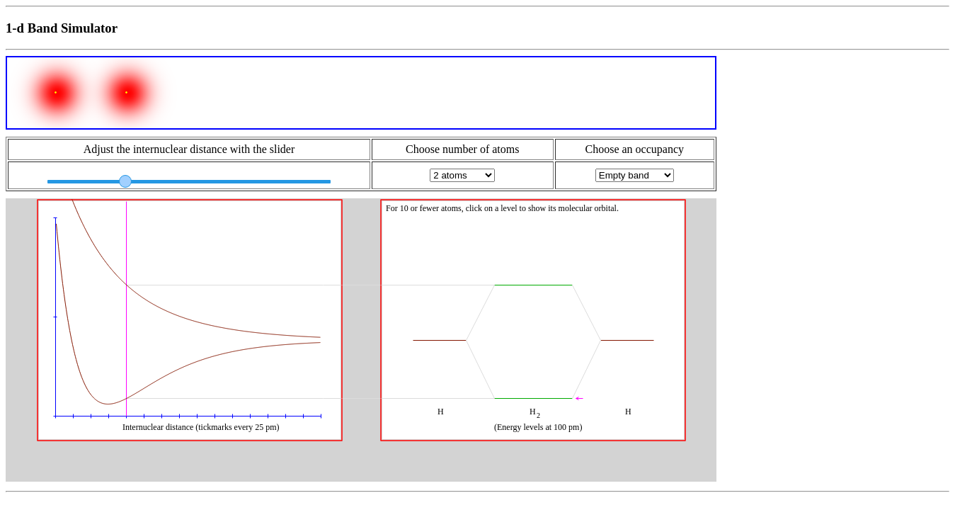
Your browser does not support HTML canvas (361, 340)
